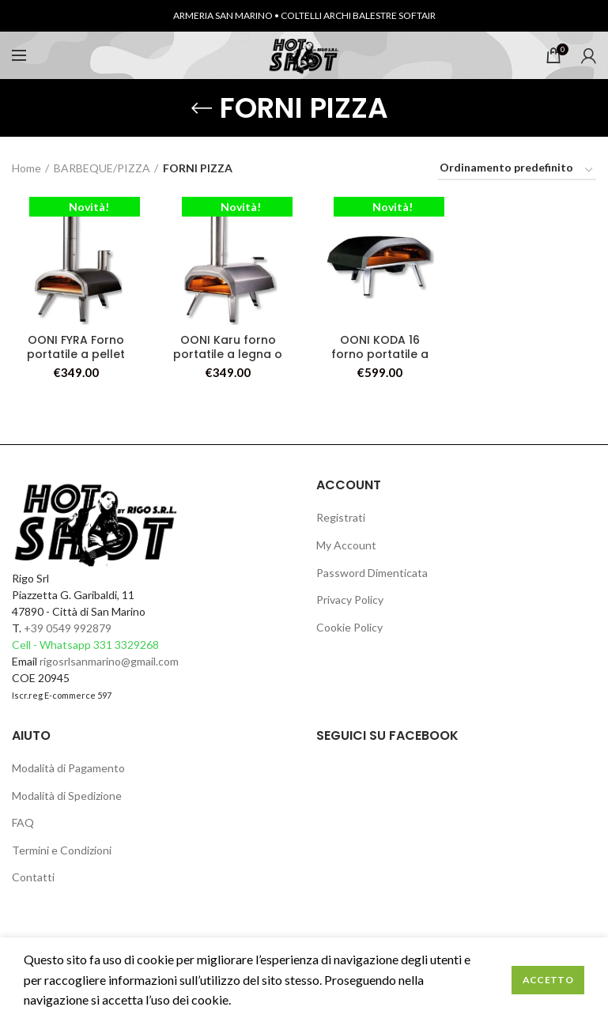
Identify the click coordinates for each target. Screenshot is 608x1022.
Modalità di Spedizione (67, 795)
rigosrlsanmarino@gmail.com (109, 661)
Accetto (548, 980)
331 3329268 (126, 644)
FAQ (23, 822)
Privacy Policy (349, 599)
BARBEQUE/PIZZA (102, 168)
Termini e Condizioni (61, 850)
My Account (346, 545)
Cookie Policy (349, 627)
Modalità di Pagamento (68, 768)
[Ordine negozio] (517, 170)
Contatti (33, 877)
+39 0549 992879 (67, 628)
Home (26, 168)
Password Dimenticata (372, 572)
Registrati (340, 517)
